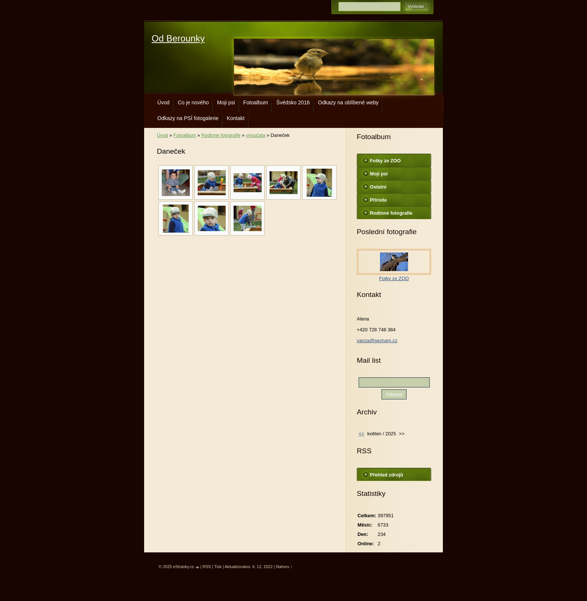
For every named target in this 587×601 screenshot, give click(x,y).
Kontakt (236, 118)
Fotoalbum (255, 102)
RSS (207, 566)
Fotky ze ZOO (385, 160)
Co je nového (193, 102)
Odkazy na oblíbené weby (348, 102)
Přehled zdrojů (386, 475)
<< (361, 433)
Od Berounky (178, 38)
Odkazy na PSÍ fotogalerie (188, 118)
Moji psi (226, 102)
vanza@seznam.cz (377, 340)
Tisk (218, 566)
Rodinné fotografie (221, 135)
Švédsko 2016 (293, 102)
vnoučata (255, 135)
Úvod (163, 102)
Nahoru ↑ (284, 566)
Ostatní (378, 187)
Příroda (378, 200)
